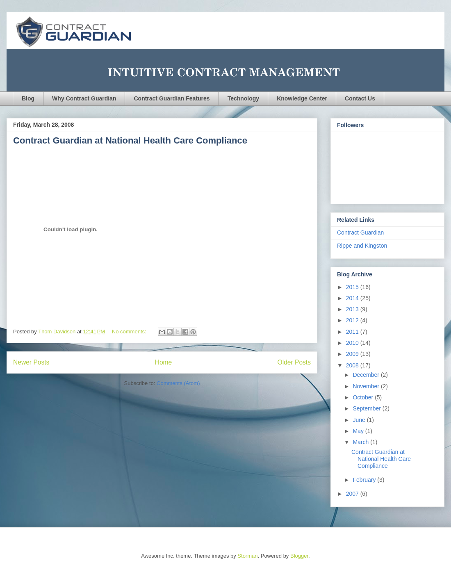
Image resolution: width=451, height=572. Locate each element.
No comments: (130, 331)
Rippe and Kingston (362, 245)
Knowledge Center (302, 98)
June (360, 420)
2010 (353, 343)
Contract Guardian (360, 232)
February (365, 479)
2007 (353, 493)
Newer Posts (31, 362)
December (366, 374)
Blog (28, 98)
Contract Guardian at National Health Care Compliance (130, 140)
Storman (247, 556)
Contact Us (360, 98)
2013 (353, 309)
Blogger (299, 556)
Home (163, 362)
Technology (244, 98)
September (367, 408)
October (364, 397)
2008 (353, 365)
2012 (353, 320)
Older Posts (294, 362)
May (359, 431)
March (361, 442)
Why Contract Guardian (84, 98)
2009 (353, 354)
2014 (353, 298)
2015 (353, 287)
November (366, 386)
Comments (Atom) (178, 383)
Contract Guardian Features (172, 98)
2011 (353, 331)
